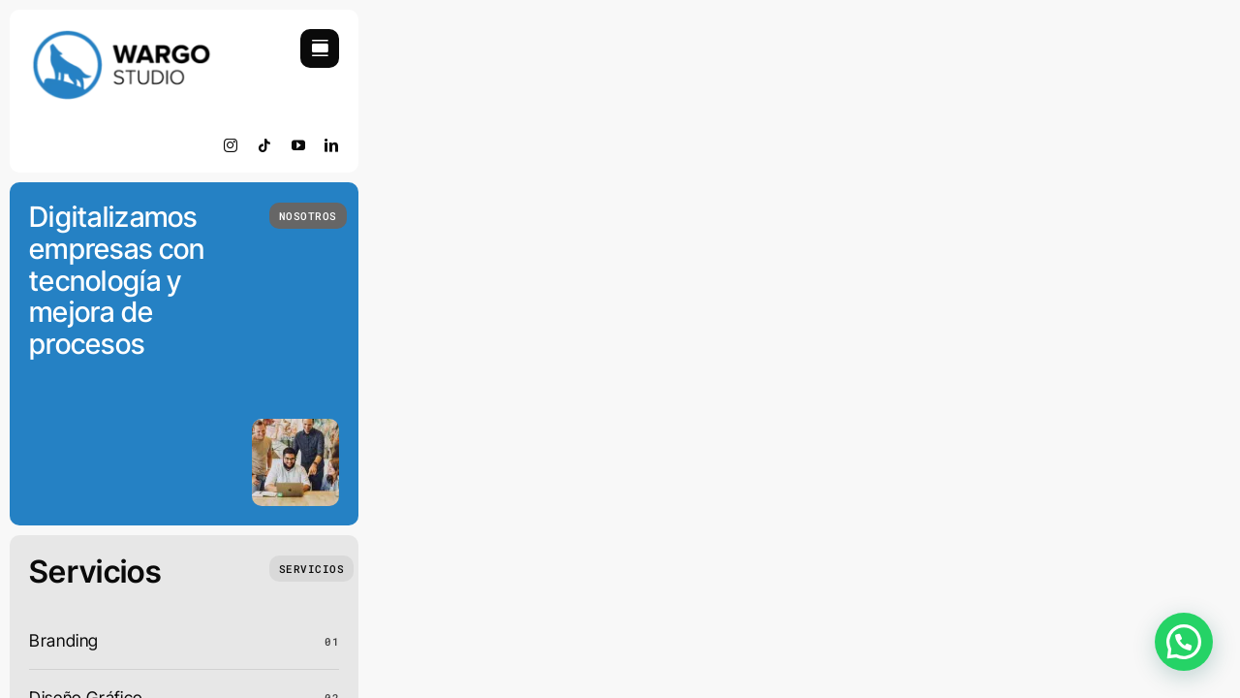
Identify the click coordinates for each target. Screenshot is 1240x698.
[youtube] (299, 145)
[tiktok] (265, 145)
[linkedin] (332, 145)
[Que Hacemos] (312, 568)
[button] (1184, 642)
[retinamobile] (121, 37)
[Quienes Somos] (308, 216)
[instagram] (231, 145)
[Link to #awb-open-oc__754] (319, 48)
